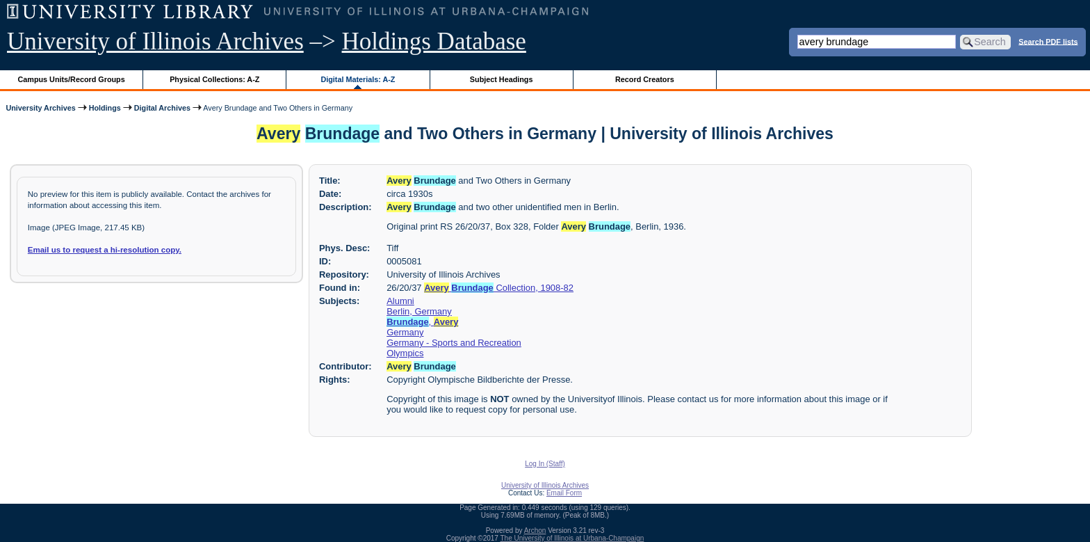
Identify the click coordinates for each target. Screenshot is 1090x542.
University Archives (40, 108)
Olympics (405, 353)
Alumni (400, 301)
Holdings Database (434, 41)
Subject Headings (501, 79)
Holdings (105, 108)
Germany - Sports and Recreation (454, 342)
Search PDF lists (1047, 41)
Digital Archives (162, 108)
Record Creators (644, 79)
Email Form (564, 493)
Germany (405, 332)
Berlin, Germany (419, 311)
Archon (535, 530)
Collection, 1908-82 (499, 287)
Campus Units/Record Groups (71, 79)
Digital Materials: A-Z (357, 79)
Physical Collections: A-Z (214, 79)
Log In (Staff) (545, 464)
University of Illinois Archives (155, 41)
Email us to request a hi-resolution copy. (104, 250)
